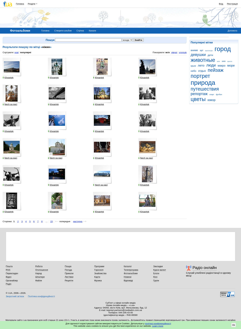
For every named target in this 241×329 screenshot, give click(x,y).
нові (17, 52)
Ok (233, 325)
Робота (39, 266)
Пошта (9, 266)
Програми (99, 266)
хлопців (183, 52)
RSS (8, 270)
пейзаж (215, 70)
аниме (194, 50)
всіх (167, 52)
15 (51, 221)
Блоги (156, 273)
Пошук (68, 266)
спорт (212, 94)
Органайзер (12, 280)
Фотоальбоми (131, 273)
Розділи (31, 4)
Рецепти (69, 280)
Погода (68, 270)
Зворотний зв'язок (15, 296)
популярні (25, 52)
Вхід (221, 4)
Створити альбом (63, 30)
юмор (212, 100)
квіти (218, 61)
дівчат (174, 52)
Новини (127, 277)
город (223, 48)
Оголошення (41, 270)
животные (203, 60)
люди (211, 65)
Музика (98, 280)
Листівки (69, 277)
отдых (202, 70)
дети (210, 55)
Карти (97, 277)
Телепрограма (131, 270)
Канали (92, 30)
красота (229, 61)
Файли (38, 280)
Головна (20, 4)
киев (224, 61)
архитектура (209, 50)
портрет (200, 76)
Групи (156, 280)
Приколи (69, 273)
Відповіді (128, 280)
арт (201, 50)
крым (193, 66)
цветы (198, 99)
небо (193, 70)
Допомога (232, 30)
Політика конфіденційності (41, 296)
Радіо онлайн (205, 267)
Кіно (155, 277)
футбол (219, 94)
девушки (198, 55)
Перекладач (12, 273)
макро (222, 65)
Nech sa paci (10, 104)
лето (201, 65)
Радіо (8, 284)
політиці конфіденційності (158, 323)
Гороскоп (98, 270)
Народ (38, 273)
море (231, 65)
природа (203, 82)
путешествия (205, 89)
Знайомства (100, 273)
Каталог (128, 266)
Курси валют (159, 270)
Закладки (158, 266)
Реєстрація (232, 4)
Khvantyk (8, 78)
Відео (9, 277)
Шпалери (40, 277)
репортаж (199, 94)
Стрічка (80, 30)
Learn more (157, 326)
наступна (77, 221)
